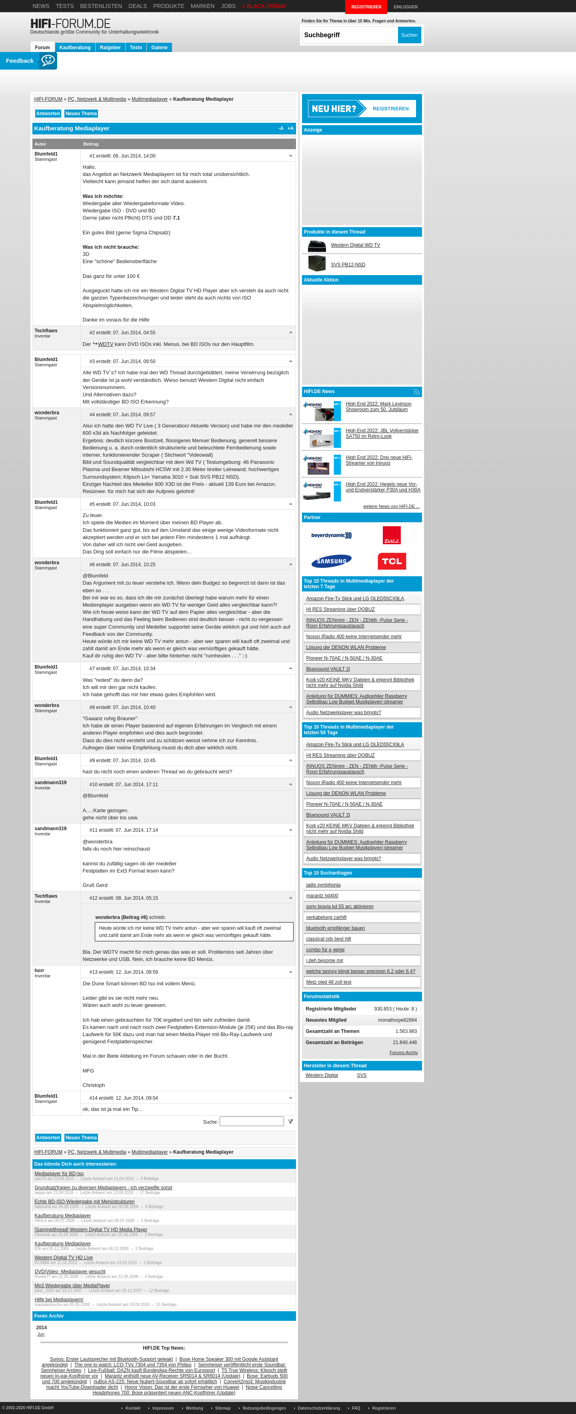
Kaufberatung (75, 47)
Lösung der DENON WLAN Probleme (346, 647)
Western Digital (322, 1075)
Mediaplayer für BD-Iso (59, 1173)
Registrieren (384, 1408)
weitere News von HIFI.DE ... (391, 506)
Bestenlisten (101, 6)
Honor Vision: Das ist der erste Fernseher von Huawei (182, 1387)
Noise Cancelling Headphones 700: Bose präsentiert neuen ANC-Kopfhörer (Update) (187, 1390)
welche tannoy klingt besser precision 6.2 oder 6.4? (361, 971)
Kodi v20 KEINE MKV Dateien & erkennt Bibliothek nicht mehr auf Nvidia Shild (360, 682)
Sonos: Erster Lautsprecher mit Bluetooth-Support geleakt (111, 1359)
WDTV (105, 344)
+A (291, 128)
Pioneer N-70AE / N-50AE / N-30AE (344, 658)
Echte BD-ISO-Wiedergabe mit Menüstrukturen (85, 1201)
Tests (65, 6)
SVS (361, 1075)
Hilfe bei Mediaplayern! (59, 1299)
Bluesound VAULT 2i (328, 669)
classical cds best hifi (328, 939)
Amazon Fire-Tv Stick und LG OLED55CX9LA (355, 598)
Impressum (163, 1408)
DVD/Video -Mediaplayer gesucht (70, 1271)
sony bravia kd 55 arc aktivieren (340, 906)
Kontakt (133, 1408)
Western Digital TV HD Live (64, 1257)
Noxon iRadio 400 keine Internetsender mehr (354, 636)
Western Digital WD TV (355, 245)
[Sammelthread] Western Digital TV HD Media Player (91, 1229)
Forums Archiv (404, 1052)
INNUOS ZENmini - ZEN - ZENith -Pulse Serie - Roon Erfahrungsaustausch (357, 623)
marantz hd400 (322, 896)
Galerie (159, 47)
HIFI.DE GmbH (40, 1408)
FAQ (356, 1408)
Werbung (194, 1408)
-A (281, 128)
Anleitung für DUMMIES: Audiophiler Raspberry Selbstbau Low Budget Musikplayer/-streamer (356, 699)
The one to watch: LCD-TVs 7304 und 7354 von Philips (133, 1365)
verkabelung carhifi (326, 917)
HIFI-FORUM (48, 99)
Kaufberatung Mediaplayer (63, 1215)
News (41, 6)
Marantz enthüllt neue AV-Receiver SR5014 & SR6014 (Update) (172, 1376)
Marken (203, 6)
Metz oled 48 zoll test (329, 982)
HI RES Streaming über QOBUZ (340, 609)
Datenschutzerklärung (319, 1408)
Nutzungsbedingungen (264, 1408)
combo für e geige (325, 950)
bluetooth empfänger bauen (335, 928)
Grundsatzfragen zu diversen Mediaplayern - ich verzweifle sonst (103, 1187)
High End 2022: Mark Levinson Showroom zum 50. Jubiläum (379, 406)
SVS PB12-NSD (348, 265)
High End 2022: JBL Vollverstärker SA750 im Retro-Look (382, 433)
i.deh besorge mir (325, 960)
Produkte (168, 6)
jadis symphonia (323, 885)
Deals (137, 6)
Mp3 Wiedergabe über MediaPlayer (72, 1285)
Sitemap (223, 1408)
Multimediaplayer (150, 99)
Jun (41, 1334)
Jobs (228, 6)
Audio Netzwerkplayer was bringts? (343, 712)
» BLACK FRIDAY (264, 6)
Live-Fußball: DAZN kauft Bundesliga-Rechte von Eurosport (151, 1370)
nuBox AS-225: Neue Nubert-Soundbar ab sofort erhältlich (155, 1381)
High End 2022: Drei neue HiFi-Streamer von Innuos (379, 460)
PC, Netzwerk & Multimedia (97, 99)
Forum (42, 47)
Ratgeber (110, 47)
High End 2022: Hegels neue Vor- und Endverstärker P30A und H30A (383, 487)
